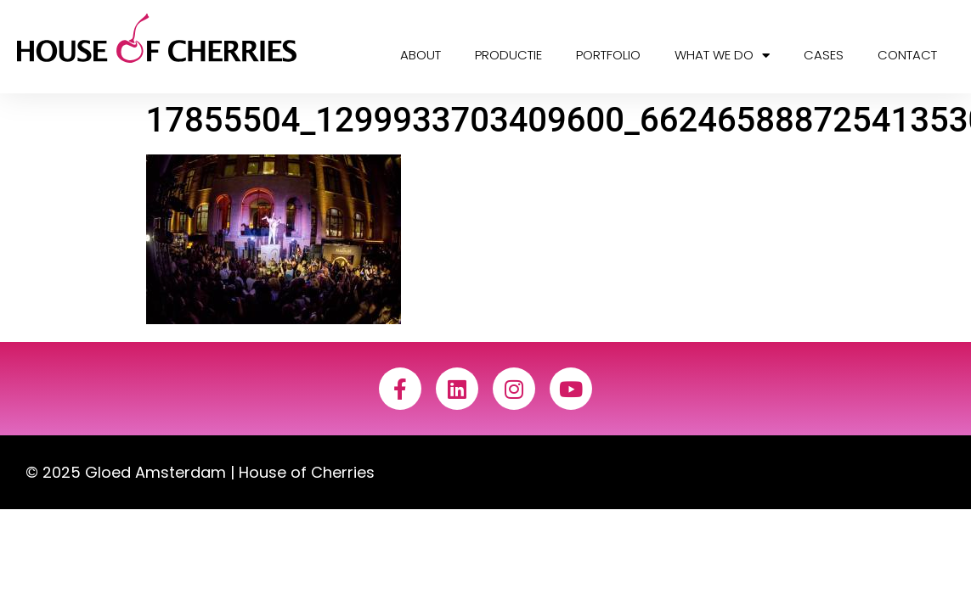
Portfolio (608, 55)
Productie (508, 55)
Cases (824, 55)
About (420, 55)
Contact (907, 55)
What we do (722, 55)
